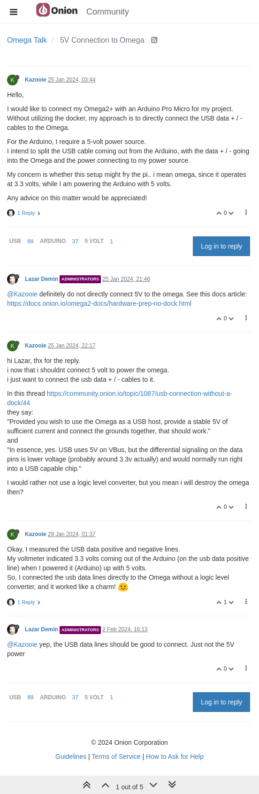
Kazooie (35, 79)
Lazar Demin (41, 279)
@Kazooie (22, 294)
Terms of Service (115, 756)
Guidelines (70, 756)
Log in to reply (221, 246)
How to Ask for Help (175, 756)
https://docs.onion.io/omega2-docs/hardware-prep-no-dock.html (99, 303)
